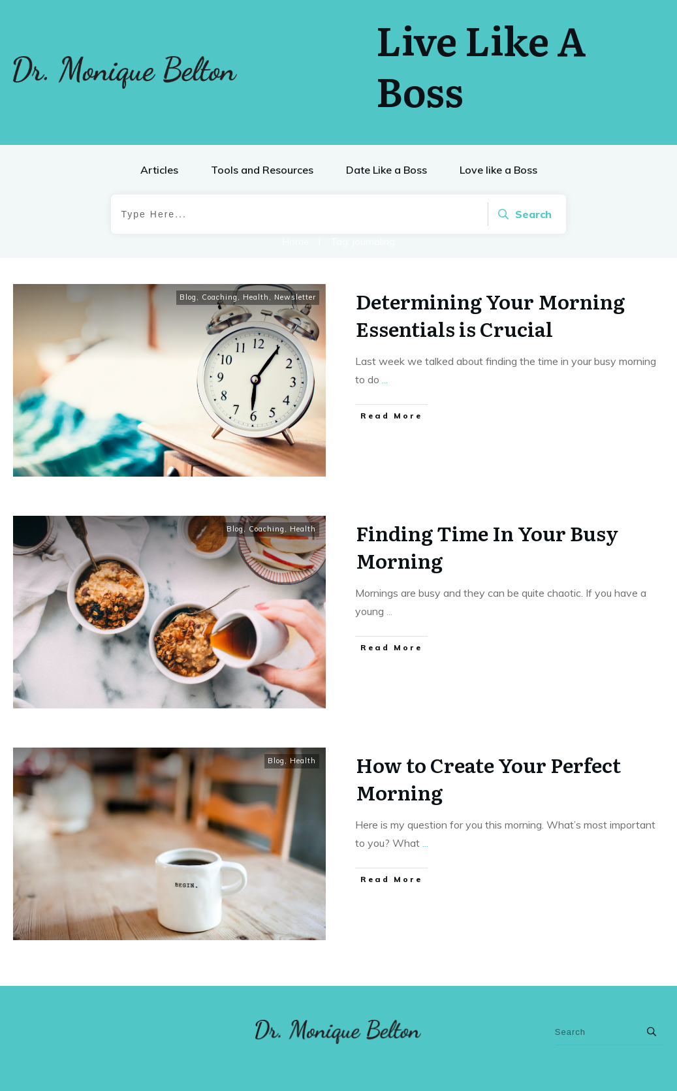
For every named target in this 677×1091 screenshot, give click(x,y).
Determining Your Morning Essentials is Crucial (490, 315)
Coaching (220, 297)
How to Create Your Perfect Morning (488, 778)
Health (256, 297)
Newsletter (295, 297)
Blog (188, 297)
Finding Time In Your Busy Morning (487, 546)
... (385, 379)
